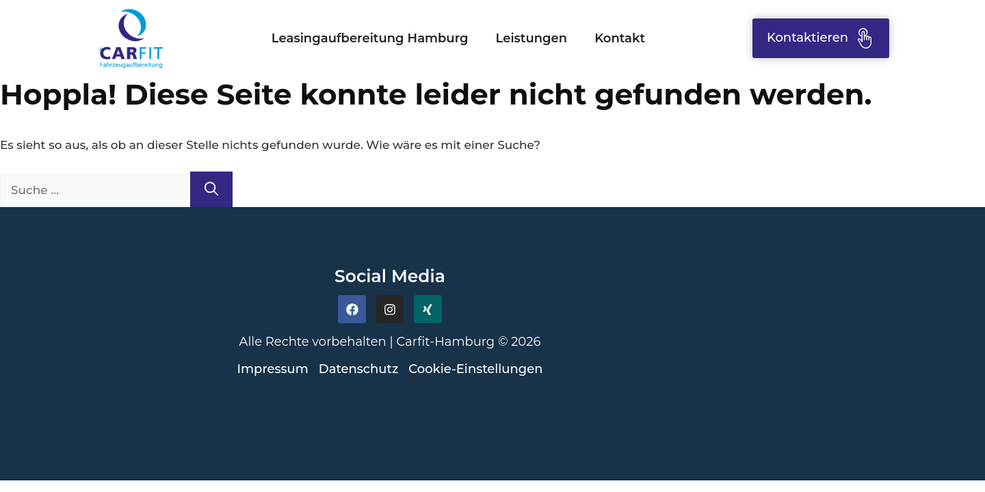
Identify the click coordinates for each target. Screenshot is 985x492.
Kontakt (619, 38)
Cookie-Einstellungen (475, 369)
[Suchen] (211, 189)
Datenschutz (358, 369)
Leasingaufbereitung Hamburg (370, 38)
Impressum (272, 369)
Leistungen (532, 38)
